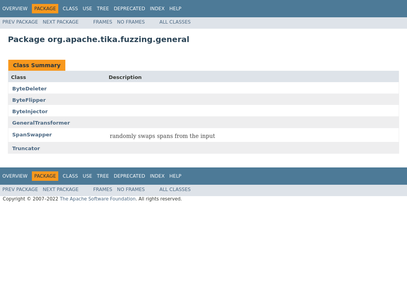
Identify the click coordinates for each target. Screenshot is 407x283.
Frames (103, 22)
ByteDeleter (29, 89)
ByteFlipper (29, 100)
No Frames (131, 22)
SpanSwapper (32, 135)
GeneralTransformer (41, 123)
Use (87, 8)
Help (175, 8)
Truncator (26, 148)
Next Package (61, 22)
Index (157, 8)
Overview (15, 8)
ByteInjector (30, 111)
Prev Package (20, 22)
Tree (103, 8)
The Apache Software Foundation (98, 199)
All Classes (175, 22)
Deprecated (129, 8)
